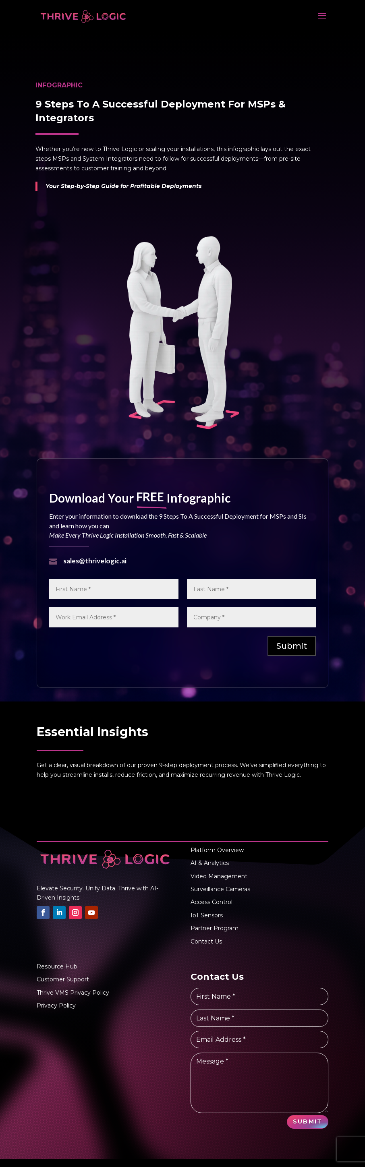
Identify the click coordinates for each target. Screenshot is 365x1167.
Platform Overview (217, 850)
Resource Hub (57, 966)
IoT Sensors (207, 915)
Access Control (211, 902)
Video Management (219, 876)
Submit (291, 646)
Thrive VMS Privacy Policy (73, 992)
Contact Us (206, 941)
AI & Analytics (210, 863)
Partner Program (214, 928)
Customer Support (63, 979)
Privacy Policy (56, 1005)
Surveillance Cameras (220, 889)
